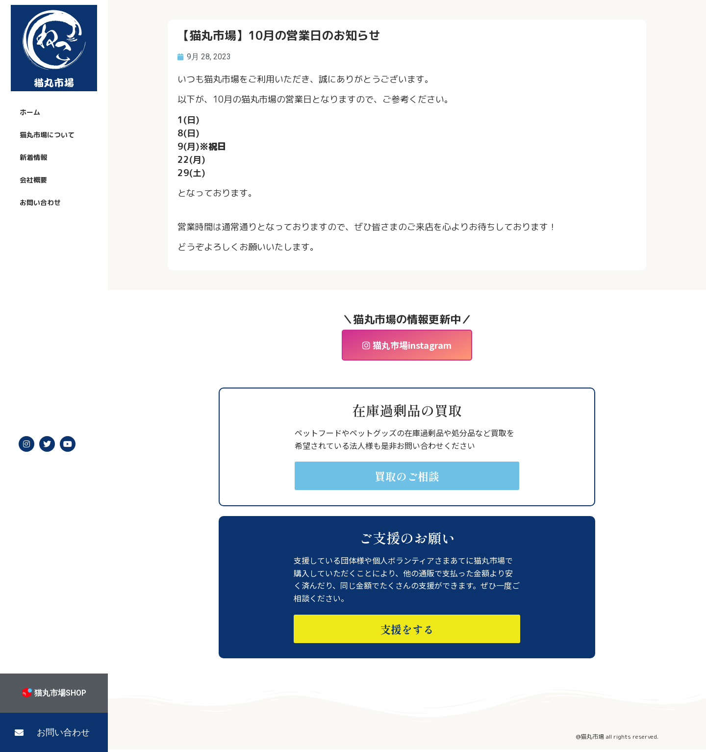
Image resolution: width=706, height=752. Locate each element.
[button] (54, 732)
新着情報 (33, 157)
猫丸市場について (47, 134)
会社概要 (33, 179)
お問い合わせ (40, 202)
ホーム (30, 112)
